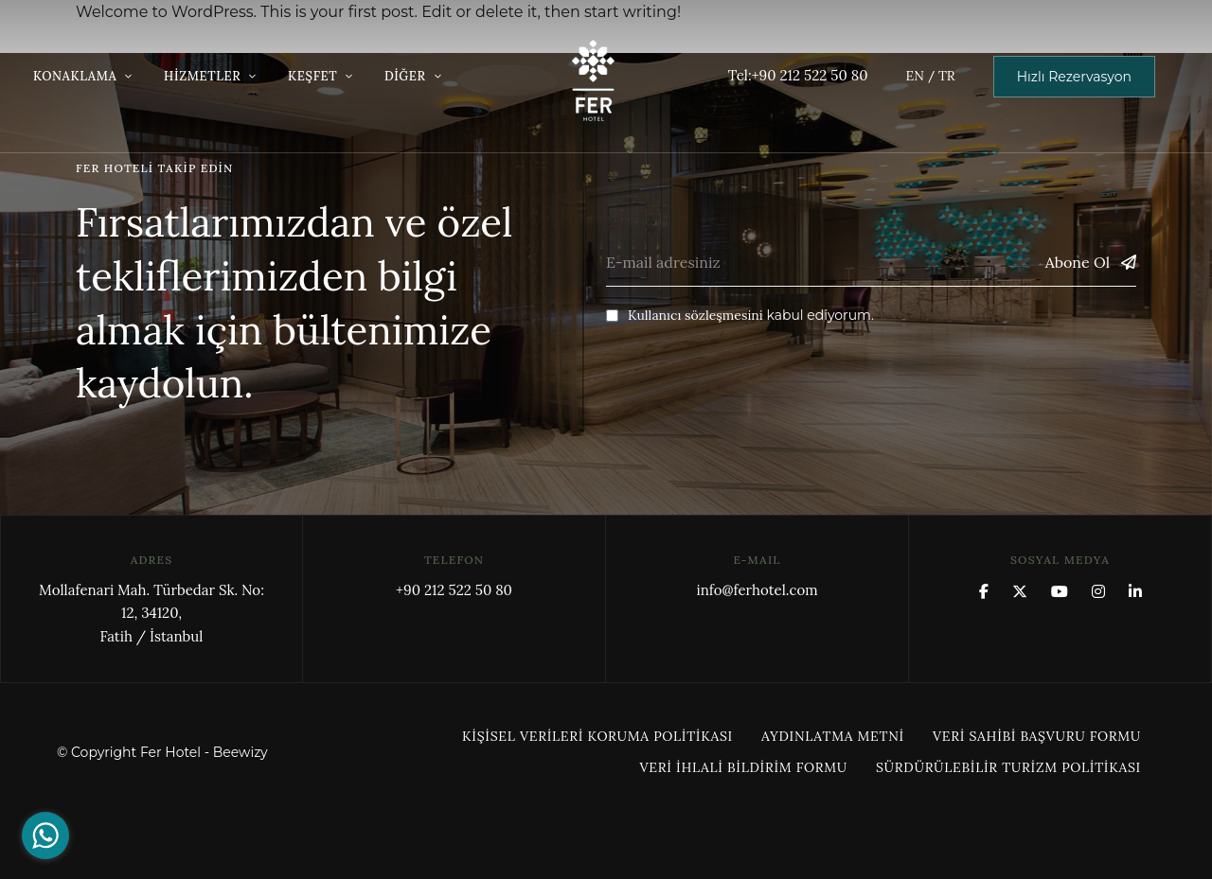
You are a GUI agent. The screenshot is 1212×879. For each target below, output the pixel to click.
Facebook (984, 591)
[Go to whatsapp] (45, 835)
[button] (1074, 76)
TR (946, 75)
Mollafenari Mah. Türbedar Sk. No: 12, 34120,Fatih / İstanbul (151, 613)
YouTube (1059, 591)
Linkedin (1135, 591)
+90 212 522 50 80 (454, 590)
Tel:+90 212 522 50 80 (798, 75)
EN (914, 75)
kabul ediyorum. (740, 315)
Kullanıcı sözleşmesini (695, 315)
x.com (1019, 591)
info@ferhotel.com (756, 590)
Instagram (1098, 591)
